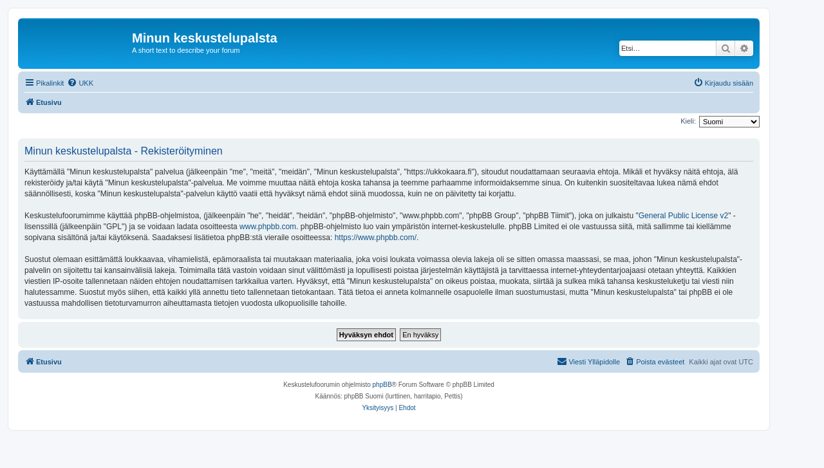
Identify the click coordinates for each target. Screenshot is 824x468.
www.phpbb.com (267, 226)
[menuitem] (80, 83)
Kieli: (688, 121)
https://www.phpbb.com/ (376, 237)
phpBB (382, 384)
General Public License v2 (683, 215)
